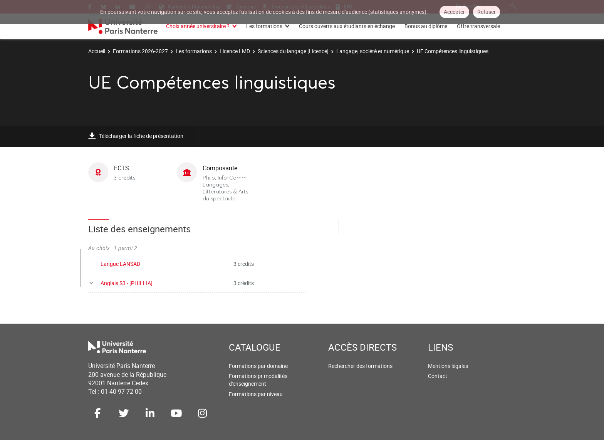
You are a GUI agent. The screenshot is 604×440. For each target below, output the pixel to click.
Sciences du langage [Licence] (293, 51)
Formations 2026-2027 (140, 51)
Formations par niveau (256, 394)
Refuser (486, 11)
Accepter (454, 11)
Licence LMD (235, 51)
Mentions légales (448, 365)
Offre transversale (478, 26)
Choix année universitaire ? (198, 26)
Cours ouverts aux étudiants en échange (347, 26)
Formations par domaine (258, 365)
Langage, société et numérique (372, 51)
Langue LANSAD (120, 263)
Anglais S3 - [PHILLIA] (127, 283)
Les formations (264, 26)
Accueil (96, 51)
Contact (437, 376)
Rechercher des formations (360, 365)
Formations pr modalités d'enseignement (258, 379)
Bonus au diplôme (425, 26)
